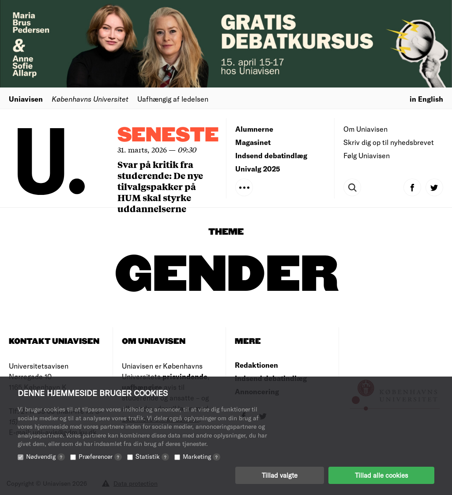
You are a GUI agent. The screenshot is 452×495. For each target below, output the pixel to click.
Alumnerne (254, 129)
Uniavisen (26, 99)
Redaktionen (256, 365)
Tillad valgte (280, 475)
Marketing (201, 456)
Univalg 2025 (257, 168)
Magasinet (253, 142)
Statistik (152, 456)
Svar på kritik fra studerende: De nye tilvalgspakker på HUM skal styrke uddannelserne (160, 186)
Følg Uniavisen (366, 155)
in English (426, 99)
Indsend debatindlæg (271, 155)
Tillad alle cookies (381, 475)
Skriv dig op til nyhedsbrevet (388, 142)
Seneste (168, 135)
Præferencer (100, 456)
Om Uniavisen (365, 129)
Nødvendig (45, 456)
